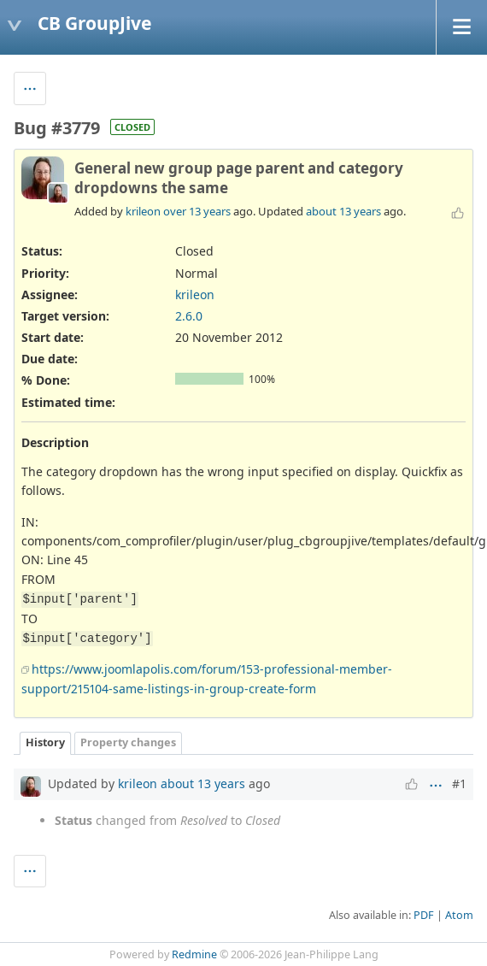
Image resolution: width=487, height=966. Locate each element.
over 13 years (197, 211)
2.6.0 (188, 316)
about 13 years (343, 211)
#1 (459, 783)
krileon (143, 211)
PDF (424, 915)
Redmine (194, 954)
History (45, 742)
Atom (459, 915)
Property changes (128, 742)
